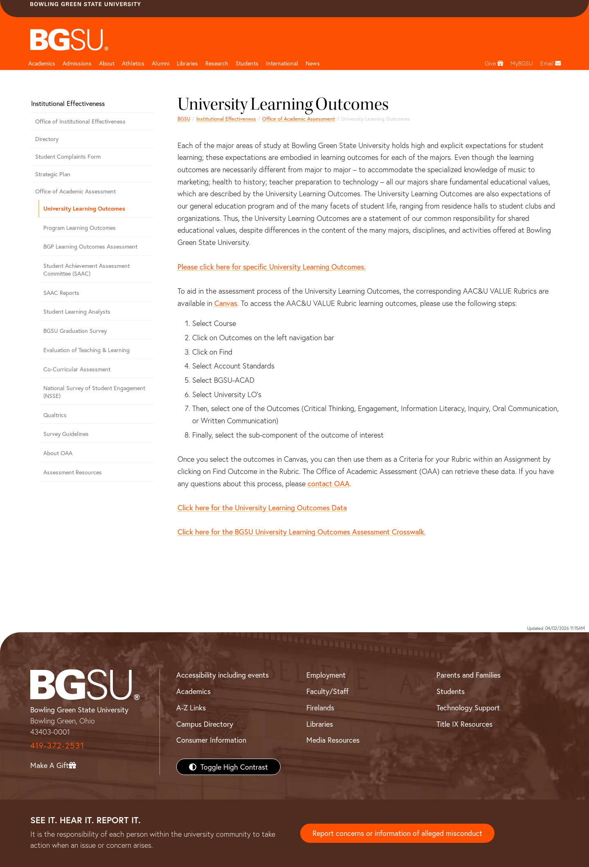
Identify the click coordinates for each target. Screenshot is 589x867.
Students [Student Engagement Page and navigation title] (247, 63)
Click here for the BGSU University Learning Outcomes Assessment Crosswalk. (302, 532)
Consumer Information (211, 740)
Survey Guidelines (66, 434)
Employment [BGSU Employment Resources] (326, 675)
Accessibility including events (222, 675)
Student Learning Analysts (76, 311)
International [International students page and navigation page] (282, 63)
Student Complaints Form (68, 156)
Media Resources (333, 740)
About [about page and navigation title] (107, 63)
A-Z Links (191, 707)
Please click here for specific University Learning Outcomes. (272, 267)
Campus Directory (204, 724)
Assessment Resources (72, 472)
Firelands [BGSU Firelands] (320, 707)
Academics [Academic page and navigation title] (41, 63)
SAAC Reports (61, 292)
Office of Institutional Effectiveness (80, 121)
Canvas (225, 303)
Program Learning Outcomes (79, 227)
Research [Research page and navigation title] (216, 63)
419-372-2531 (57, 745)
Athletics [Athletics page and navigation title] (133, 63)
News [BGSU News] (313, 63)
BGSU (184, 118)
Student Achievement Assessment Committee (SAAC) (86, 269)
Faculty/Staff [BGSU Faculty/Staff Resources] (327, 691)
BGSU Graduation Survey (75, 331)
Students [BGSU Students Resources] (450, 691)
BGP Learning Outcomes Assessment (90, 246)
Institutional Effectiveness (226, 118)
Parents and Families (468, 675)
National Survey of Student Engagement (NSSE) (94, 392)
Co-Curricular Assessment (76, 369)
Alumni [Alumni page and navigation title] (160, 63)
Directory (46, 139)
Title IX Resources (464, 724)
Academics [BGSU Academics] (193, 691)
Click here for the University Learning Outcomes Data (262, 507)
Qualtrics (55, 415)
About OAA (57, 453)
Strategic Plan (52, 174)
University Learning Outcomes (84, 208)
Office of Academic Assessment (298, 118)
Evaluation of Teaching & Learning (86, 350)
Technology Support (468, 707)
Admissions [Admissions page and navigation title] (77, 63)
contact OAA (329, 483)
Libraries (187, 63)
